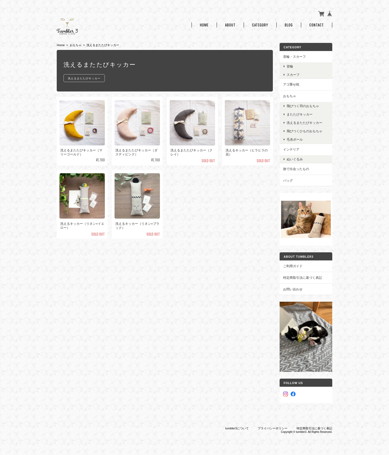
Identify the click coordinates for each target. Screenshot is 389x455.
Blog (289, 25)
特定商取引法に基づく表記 (302, 277)
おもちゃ (76, 45)
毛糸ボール (295, 139)
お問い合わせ (293, 289)
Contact (316, 25)
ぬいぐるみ (295, 159)
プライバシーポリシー (272, 428)
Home (204, 25)
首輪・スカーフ (294, 56)
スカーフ (293, 74)
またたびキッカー (300, 114)
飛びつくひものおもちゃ (304, 131)
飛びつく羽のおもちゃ (303, 106)
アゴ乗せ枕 (291, 84)
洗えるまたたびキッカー (84, 78)
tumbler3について (237, 428)
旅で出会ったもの (296, 169)
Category (260, 25)
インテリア (291, 149)
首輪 (290, 66)
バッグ (288, 180)
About (230, 25)
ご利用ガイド (293, 266)
